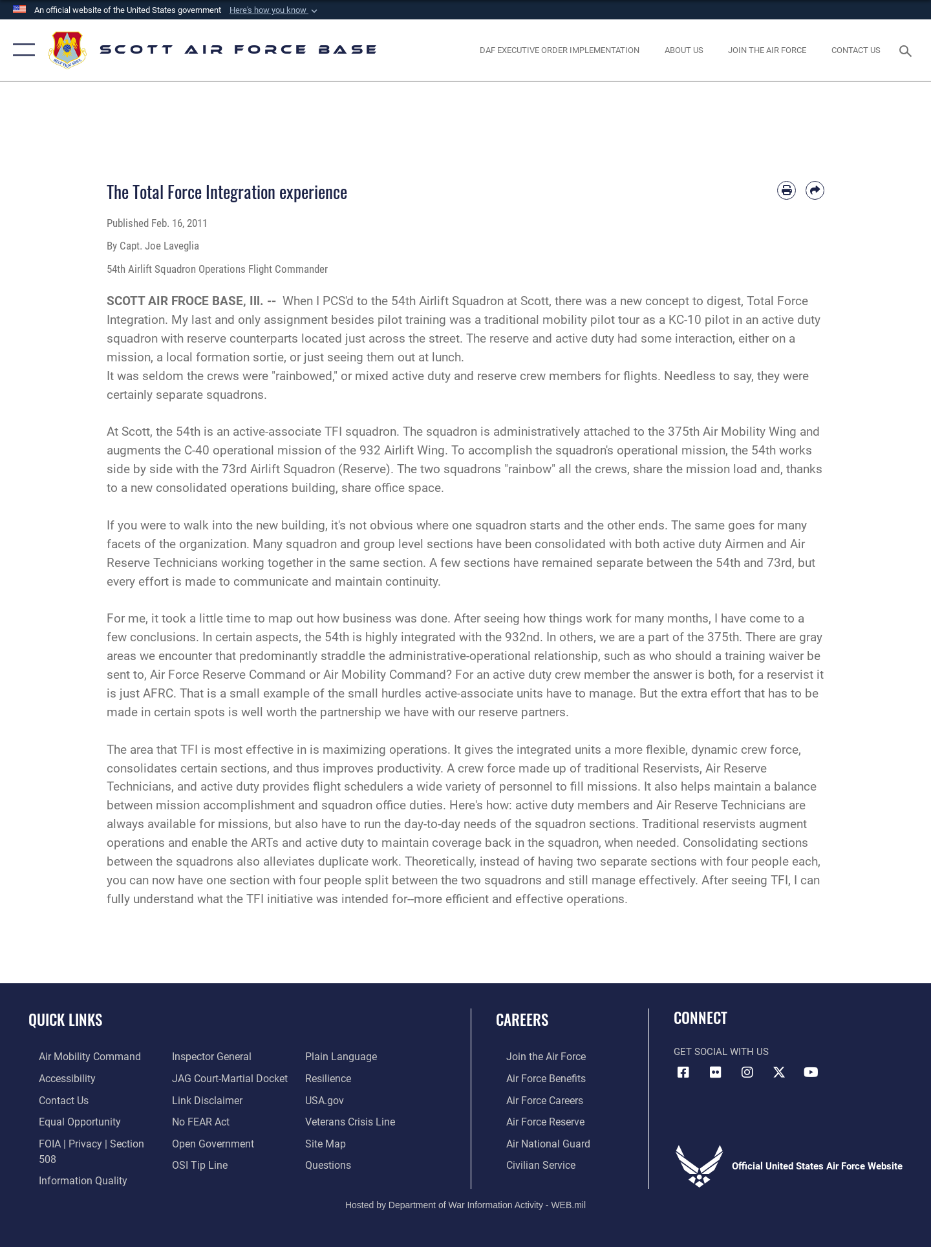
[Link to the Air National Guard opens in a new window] (535, 1141)
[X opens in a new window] (779, 1072)
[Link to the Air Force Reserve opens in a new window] (534, 1120)
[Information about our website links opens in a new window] (202, 1099)
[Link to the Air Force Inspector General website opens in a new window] (207, 1056)
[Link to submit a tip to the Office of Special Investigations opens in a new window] (194, 1162)
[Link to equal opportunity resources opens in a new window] (66, 1120)
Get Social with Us (721, 1052)
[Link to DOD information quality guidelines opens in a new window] (69, 1162)
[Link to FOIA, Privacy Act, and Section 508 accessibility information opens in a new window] (87, 1141)
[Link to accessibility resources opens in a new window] (56, 1077)
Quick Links (65, 1019)
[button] (275, 10)
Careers (522, 1019)
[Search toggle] (907, 50)
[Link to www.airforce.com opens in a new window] (534, 1056)
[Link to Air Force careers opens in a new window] (534, 1099)
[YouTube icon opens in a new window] (811, 1072)
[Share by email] (815, 190)
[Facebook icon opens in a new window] (683, 1072)
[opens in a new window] (767, 50)
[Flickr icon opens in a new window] (715, 1072)
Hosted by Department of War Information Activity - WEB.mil (465, 1193)
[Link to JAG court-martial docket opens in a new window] (224, 1077)
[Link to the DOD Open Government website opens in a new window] (207, 1141)
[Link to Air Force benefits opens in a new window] (534, 1077)
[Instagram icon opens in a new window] (747, 1072)
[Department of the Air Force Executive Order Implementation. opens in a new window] (560, 50)
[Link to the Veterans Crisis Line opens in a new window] (352, 1120)
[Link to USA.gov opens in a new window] (326, 1099)
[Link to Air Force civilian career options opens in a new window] (529, 1162)
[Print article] (786, 190)
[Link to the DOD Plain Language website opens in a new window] (341, 1056)
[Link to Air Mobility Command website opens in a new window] (76, 1056)
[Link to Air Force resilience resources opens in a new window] (330, 1077)
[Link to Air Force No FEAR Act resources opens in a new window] (197, 1120)
